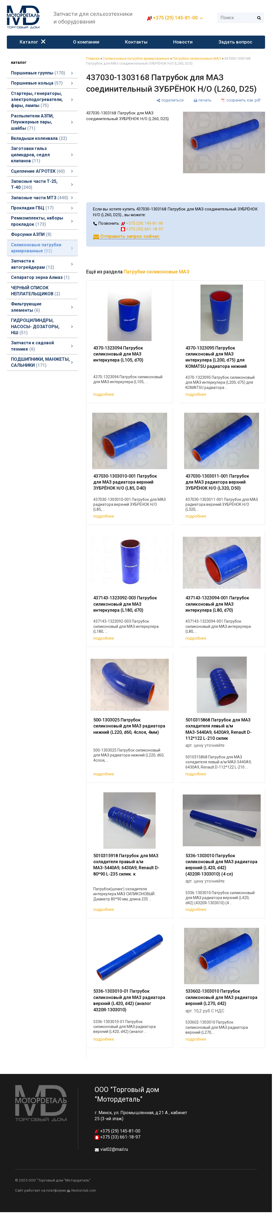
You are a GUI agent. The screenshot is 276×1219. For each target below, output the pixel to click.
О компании (86, 42)
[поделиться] (170, 100)
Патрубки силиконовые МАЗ (197, 58)
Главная (93, 58)
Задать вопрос (235, 42)
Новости (183, 42)
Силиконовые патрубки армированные (136, 58)
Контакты (136, 42)
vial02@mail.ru (114, 1149)
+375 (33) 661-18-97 (142, 229)
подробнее (103, 394)
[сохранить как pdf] (241, 100)
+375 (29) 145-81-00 (175, 18)
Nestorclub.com (83, 1190)
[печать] (202, 100)
